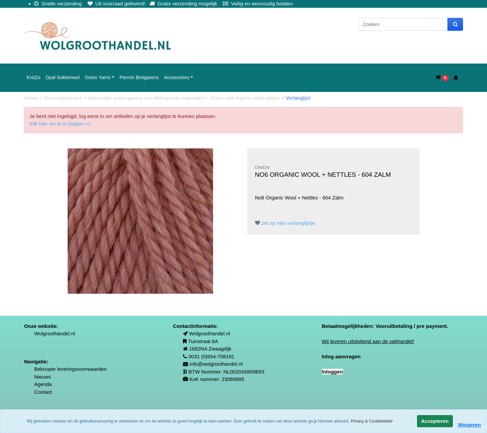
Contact (43, 392)
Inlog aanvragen (341, 356)
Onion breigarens (63, 98)
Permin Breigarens (139, 77)
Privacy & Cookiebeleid (371, 421)
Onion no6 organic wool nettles (245, 98)
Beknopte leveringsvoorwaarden (70, 369)
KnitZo (33, 77)
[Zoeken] (403, 24)
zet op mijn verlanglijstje (285, 223)
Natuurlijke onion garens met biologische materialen (147, 98)
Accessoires (176, 77)
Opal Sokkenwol (62, 77)
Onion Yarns (98, 77)
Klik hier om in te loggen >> (60, 123)
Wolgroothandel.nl (54, 333)
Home (31, 98)
